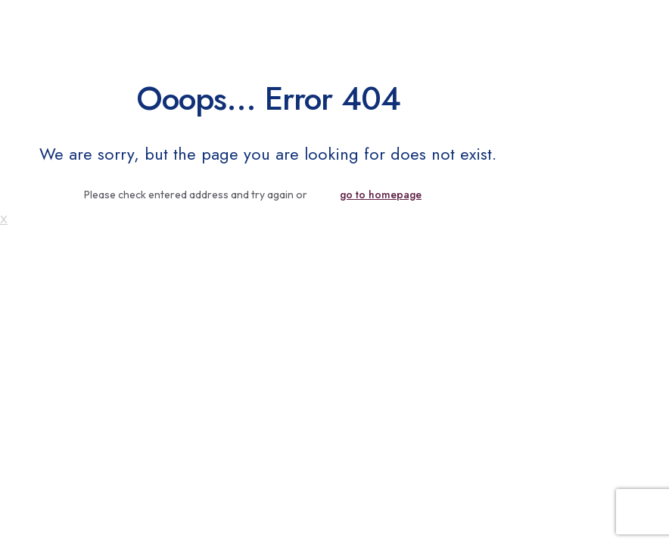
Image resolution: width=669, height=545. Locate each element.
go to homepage (381, 194)
